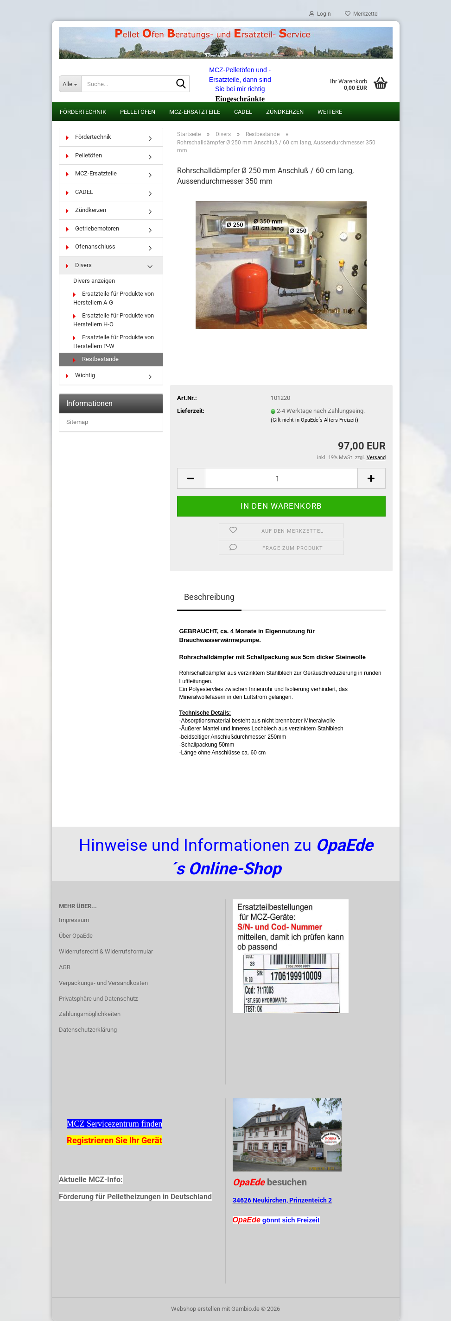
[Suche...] (70, 83)
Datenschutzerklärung (88, 1029)
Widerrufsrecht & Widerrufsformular (106, 951)
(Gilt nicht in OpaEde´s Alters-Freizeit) (314, 420)
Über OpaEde (76, 935)
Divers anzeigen (94, 280)
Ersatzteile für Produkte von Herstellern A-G (113, 298)
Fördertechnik (83, 111)
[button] (191, 478)
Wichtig (80, 375)
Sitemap (77, 421)
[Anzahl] (281, 478)
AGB (64, 967)
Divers (79, 265)
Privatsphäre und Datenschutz (98, 998)
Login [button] (320, 14)
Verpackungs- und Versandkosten (103, 982)
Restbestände (96, 358)
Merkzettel (362, 14)
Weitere (330, 111)
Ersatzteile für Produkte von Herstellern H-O (113, 320)
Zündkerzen (285, 111)
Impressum (74, 919)
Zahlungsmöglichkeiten (90, 1013)
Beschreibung (209, 597)
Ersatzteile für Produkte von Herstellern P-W (113, 341)
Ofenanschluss (90, 246)
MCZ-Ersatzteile (194, 111)
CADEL (243, 111)
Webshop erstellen (195, 1308)
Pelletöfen (137, 111)
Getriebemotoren (92, 228)
